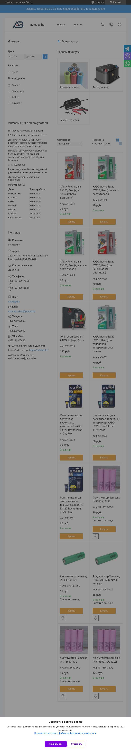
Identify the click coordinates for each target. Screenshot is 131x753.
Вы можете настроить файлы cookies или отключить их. (64, 733)
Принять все (56, 744)
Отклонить (76, 744)
